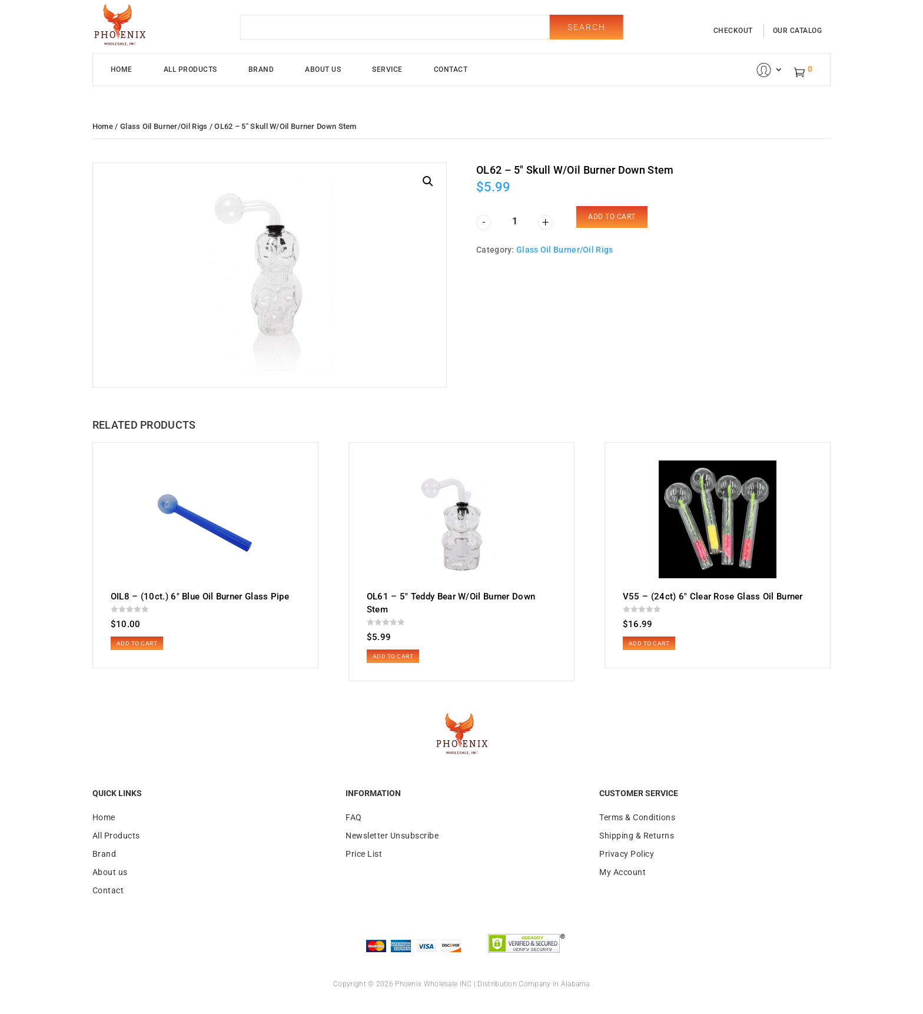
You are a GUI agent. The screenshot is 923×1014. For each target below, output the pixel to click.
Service (387, 69)
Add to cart (612, 217)
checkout (733, 30)
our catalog (797, 30)
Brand (261, 69)
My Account (622, 872)
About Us (323, 69)
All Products (190, 69)
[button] (428, 181)
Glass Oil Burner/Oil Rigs (164, 126)
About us (110, 872)
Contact (451, 69)
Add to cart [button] (137, 643)
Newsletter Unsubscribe (392, 835)
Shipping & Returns (636, 835)
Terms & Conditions (637, 817)
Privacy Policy (626, 854)
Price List (364, 854)
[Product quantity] (514, 221)
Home (121, 69)
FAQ (354, 817)
